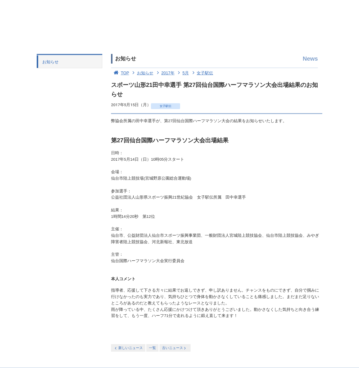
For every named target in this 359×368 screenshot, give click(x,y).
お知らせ (50, 61)
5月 (182, 73)
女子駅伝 (201, 73)
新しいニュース (128, 348)
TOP (120, 73)
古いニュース (174, 348)
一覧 (152, 348)
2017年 (164, 73)
